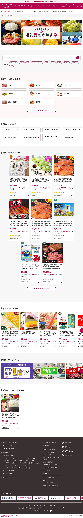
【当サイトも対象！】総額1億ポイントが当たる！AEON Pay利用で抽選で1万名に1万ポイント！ (52, 11)
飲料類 (20, 460)
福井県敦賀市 (43, 346)
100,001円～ (69, 137)
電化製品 (31, 463)
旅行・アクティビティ (20, 465)
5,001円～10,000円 (30, 130)
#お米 (27, 62)
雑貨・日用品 (22, 463)
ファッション (8, 465)
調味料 (14, 463)
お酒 (15, 460)
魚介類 (12, 458)
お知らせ (66, 447)
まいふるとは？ (47, 454)
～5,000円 (6, 130)
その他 (26, 467)
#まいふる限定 (14, 62)
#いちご (59, 62)
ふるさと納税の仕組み (48, 452)
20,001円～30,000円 (71, 130)
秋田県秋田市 (5, 428)
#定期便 (46, 62)
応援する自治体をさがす (19, 6)
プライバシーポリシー (56, 508)
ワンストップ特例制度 (48, 477)
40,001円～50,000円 (30, 137)
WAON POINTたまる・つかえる (51, 464)
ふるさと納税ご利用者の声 (50, 467)
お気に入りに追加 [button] (28, 195)
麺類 (33, 460)
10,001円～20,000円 (51, 130)
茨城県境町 (12, 195)
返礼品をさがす (31, 6)
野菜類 (33, 458)
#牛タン (53, 62)
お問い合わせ (67, 451)
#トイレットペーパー (36, 62)
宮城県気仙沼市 (58, 195)
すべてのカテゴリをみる (41, 110)
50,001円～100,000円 (50, 137)
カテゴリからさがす (8, 455)
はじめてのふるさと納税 (49, 449)
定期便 (20, 467)
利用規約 (52, 505)
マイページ (67, 443)
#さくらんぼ (66, 62)
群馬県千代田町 (63, 346)
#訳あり (22, 62)
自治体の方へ (67, 455)
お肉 (6, 458)
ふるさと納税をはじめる (54, 6)
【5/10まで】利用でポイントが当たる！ (41, 1)
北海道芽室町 (5, 346)
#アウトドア (75, 62)
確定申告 (45, 480)
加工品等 (7, 463)
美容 (37, 463)
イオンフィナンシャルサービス (42, 510)
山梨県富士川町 (36, 195)
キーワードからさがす (8, 448)
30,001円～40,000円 (10, 137)
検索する (77, 57)
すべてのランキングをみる (41, 288)
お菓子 (27, 460)
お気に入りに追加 (18, 346)
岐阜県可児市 (24, 281)
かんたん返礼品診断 (48, 462)
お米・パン (19, 458)
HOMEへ (42, 296)
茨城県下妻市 (57, 238)
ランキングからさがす (8, 470)
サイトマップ (31, 505)
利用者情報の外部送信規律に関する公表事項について (31, 508)
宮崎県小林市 (46, 281)
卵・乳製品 (8, 460)
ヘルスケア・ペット (10, 467)
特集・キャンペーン (41, 6)
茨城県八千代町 (14, 238)
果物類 (27, 458)
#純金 (11, 66)
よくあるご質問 (47, 470)
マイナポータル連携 (48, 483)
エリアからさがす (7, 445)
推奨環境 (42, 505)
